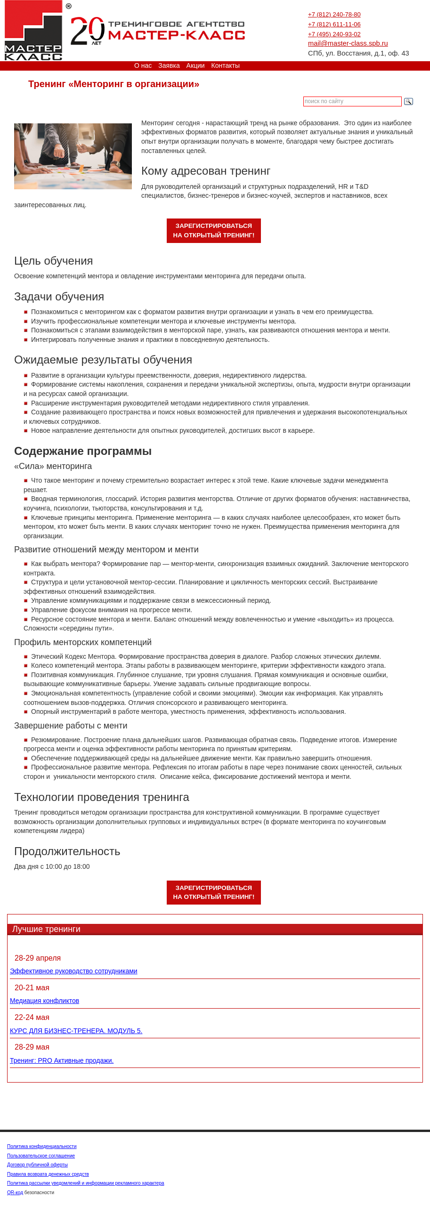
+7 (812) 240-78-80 (334, 14)
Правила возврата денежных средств (48, 1174)
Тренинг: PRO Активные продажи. (62, 1060)
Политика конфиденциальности (42, 1146)
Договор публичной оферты (37, 1164)
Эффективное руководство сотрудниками (74, 971)
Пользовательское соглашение (41, 1155)
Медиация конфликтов (44, 1000)
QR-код (15, 1192)
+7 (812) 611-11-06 (334, 24)
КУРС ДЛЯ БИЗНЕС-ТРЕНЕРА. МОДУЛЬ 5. (76, 1031)
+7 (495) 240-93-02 (334, 34)
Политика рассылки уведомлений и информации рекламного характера (85, 1183)
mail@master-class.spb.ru (348, 43)
